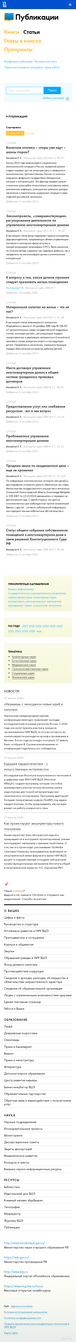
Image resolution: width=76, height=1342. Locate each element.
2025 (39, 626)
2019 (25, 631)
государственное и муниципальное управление (37, 593)
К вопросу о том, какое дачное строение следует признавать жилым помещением (37, 279)
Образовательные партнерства (25, 1094)
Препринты (18, 49)
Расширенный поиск (45, 61)
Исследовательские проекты (23, 1129)
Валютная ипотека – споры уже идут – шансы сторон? (36, 149)
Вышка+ (9, 1053)
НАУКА (9, 1115)
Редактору (67, 1338)
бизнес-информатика (21, 589)
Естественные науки (24, 660)
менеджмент (16, 605)
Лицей (8, 1026)
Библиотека (12, 1187)
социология (40, 605)
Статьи (31, 32)
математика (54, 601)
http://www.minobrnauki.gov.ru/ (24, 1243)
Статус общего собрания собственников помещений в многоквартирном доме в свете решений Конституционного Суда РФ (37, 537)
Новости (11, 691)
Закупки (9, 951)
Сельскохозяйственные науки (30, 669)
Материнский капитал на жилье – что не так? (37, 309)
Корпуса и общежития (18, 944)
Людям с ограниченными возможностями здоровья (38, 995)
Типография (12, 1207)
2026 (32, 626)
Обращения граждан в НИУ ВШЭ (25, 958)
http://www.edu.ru (16, 1272)
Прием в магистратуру (19, 1060)
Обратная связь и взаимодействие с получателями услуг (37, 1102)
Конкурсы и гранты (16, 1162)
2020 (18, 631)
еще (39, 631)
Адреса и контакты (22, 1306)
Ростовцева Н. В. (15, 288)
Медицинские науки (24, 665)
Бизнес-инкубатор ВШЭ (19, 1087)
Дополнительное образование (24, 1073)
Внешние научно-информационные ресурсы (33, 1169)
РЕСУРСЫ (11, 1180)
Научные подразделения (20, 1122)
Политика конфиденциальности (22, 1318)
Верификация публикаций (18, 61)
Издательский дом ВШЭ (19, 1194)
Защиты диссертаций (18, 1149)
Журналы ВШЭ (13, 1220)
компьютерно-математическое (27, 601)
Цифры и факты (14, 917)
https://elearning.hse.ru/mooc (23, 1286)
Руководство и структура (21, 924)
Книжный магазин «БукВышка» (23, 1200)
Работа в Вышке (14, 1008)
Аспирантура (12, 1067)
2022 (59, 626)
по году (30, 133)
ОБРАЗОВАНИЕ (16, 1020)
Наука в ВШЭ (52, 67)
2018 (32, 631)
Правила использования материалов (23, 67)
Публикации (36, 17)
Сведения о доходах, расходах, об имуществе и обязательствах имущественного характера (36, 979)
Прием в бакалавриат (18, 1047)
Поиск (52, 90)
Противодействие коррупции (24, 971)
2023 (53, 626)
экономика (54, 605)
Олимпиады (11, 1040)
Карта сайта (11, 1333)
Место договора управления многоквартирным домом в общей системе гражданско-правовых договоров (32, 374)
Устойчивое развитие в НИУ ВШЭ (26, 931)
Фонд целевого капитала (20, 964)
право (28, 605)
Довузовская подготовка (20, 1033)
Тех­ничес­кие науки (23, 677)
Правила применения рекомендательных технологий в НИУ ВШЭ (36, 1325)
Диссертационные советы (21, 1142)
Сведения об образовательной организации (33, 988)
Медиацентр (12, 1214)
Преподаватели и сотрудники (24, 937)
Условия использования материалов (25, 1312)
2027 (25, 626)
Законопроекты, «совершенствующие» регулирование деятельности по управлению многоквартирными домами (37, 220)
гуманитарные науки (20, 597)
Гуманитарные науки (24, 656)
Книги (11, 32)
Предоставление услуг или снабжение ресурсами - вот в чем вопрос (35, 408)
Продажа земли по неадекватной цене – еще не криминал (37, 467)
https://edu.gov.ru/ (16, 1257)
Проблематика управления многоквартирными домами (27, 438)
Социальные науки (23, 673)
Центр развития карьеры (20, 1080)
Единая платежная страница (22, 1002)
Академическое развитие (20, 1156)
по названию (13, 133)
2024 (46, 626)
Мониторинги (13, 1135)
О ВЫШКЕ (11, 911)
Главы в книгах (23, 40)
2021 (11, 631)
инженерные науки (44, 597)
